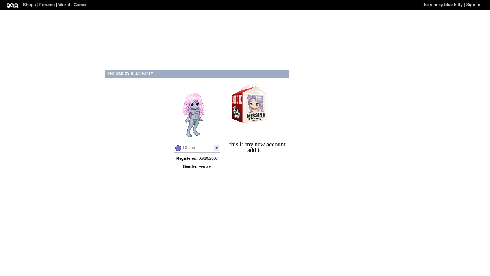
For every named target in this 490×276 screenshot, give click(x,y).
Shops (29, 4)
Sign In (473, 4)
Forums (47, 4)
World (64, 4)
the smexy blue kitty (443, 4)
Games (81, 4)
